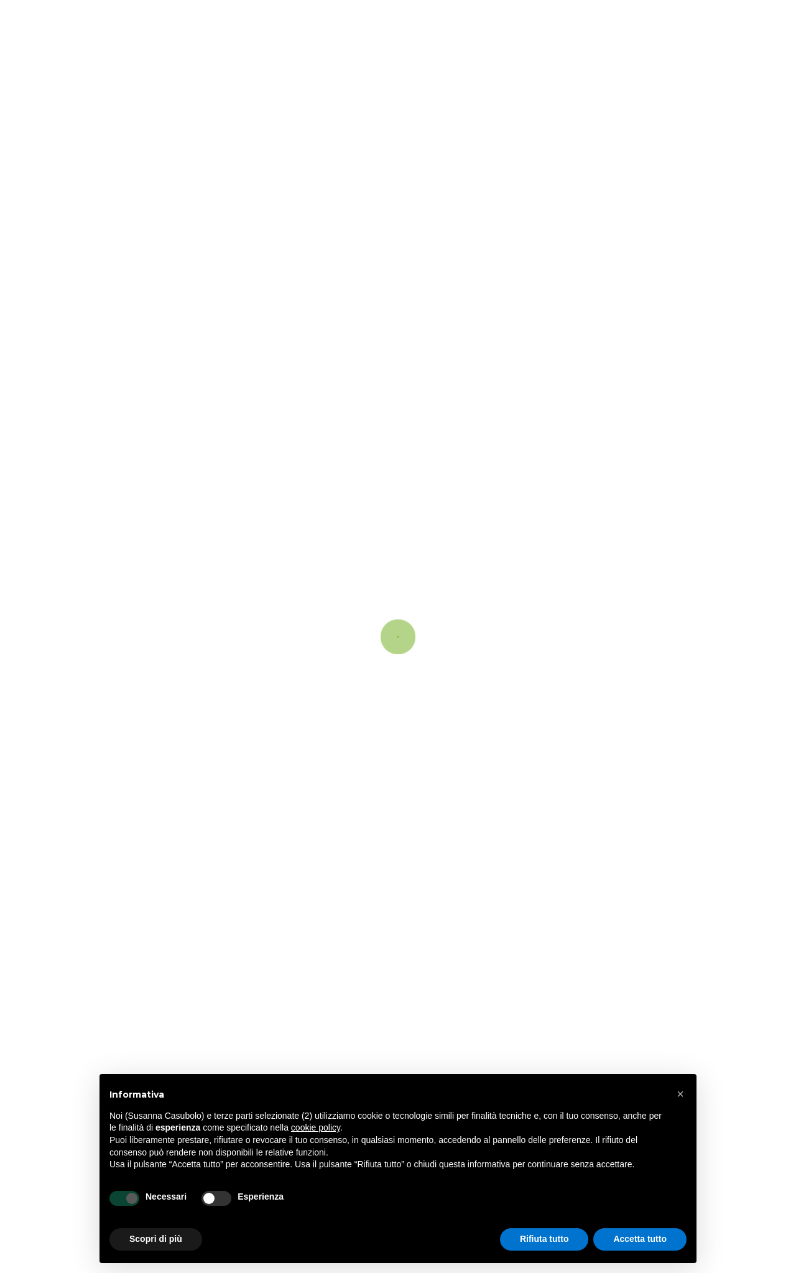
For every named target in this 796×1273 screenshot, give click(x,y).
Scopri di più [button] (155, 1239)
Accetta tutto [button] (640, 1239)
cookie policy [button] (315, 1127)
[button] (680, 1094)
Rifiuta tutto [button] (544, 1239)
